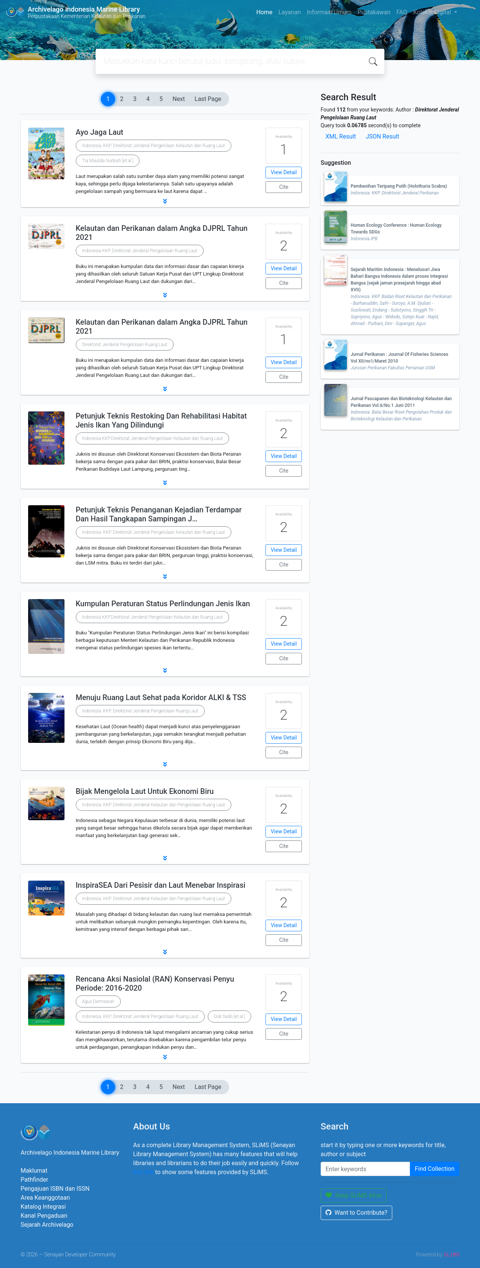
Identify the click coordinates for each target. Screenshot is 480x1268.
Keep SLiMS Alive (354, 1195)
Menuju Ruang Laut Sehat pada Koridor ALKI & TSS (161, 697)
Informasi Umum (329, 12)
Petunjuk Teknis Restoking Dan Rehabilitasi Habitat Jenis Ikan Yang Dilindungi (161, 420)
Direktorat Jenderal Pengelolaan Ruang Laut (124, 344)
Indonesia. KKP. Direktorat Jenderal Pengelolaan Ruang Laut (140, 711)
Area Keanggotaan (45, 1197)
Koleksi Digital (433, 12)
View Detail (284, 172)
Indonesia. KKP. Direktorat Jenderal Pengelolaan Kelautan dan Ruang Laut (153, 145)
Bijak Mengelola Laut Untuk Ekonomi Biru (145, 791)
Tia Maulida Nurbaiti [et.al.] (108, 160)
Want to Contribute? (356, 1212)
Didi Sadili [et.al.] (229, 1016)
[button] (165, 201)
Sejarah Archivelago (47, 1224)
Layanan (289, 12)
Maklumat (34, 1170)
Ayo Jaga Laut (99, 132)
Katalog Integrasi (43, 1206)
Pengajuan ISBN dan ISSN (55, 1188)
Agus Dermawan (98, 1001)
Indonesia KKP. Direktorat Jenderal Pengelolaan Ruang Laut (139, 250)
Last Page (208, 98)
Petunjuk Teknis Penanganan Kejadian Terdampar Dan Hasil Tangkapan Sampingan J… (159, 514)
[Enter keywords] (365, 1169)
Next (178, 98)
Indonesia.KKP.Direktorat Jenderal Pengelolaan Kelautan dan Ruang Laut (152, 438)
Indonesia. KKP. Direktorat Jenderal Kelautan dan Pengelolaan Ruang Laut (153, 804)
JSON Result (382, 136)
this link (143, 1172)
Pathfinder (34, 1179)
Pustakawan (374, 12)
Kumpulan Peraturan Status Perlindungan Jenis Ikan (163, 603)
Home (264, 12)
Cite (283, 187)
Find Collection (434, 1168)
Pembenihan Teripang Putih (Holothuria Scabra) (399, 186)
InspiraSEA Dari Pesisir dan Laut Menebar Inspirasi (161, 885)
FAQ (401, 12)
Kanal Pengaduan (44, 1215)
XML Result (341, 136)
